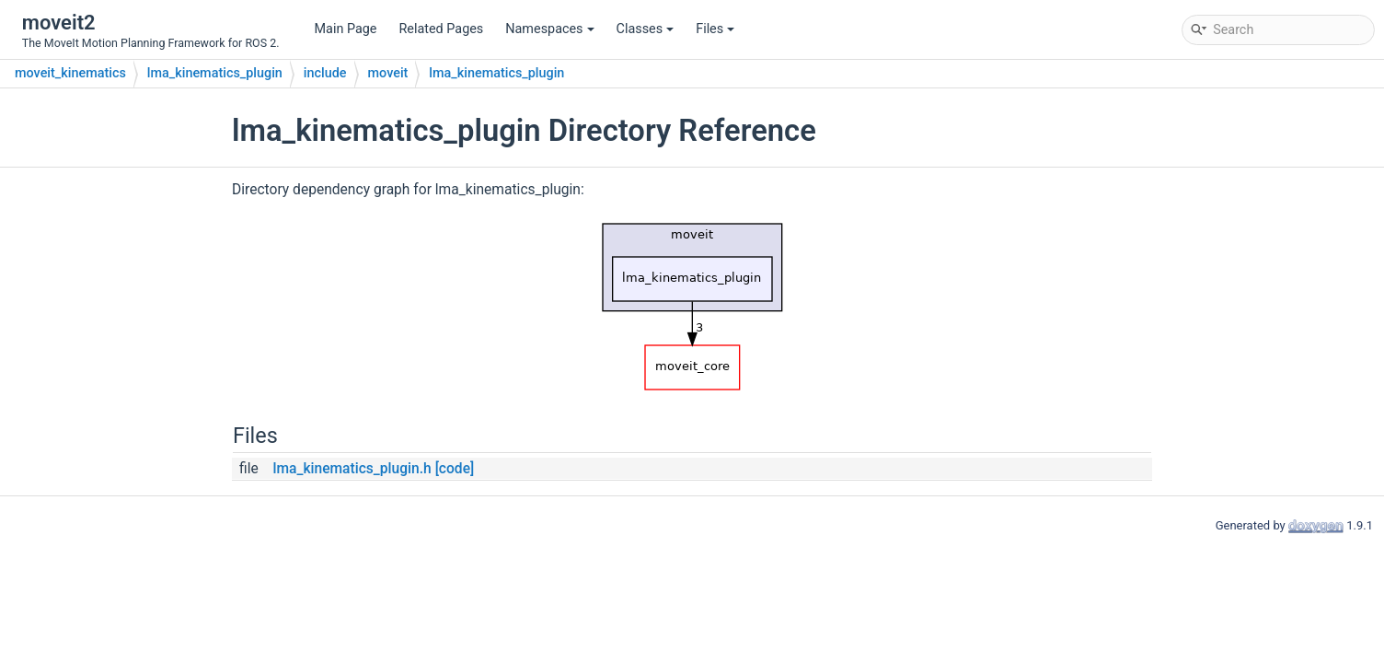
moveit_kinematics (70, 73)
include (325, 73)
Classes (646, 29)
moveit (388, 73)
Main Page (346, 29)
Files (715, 29)
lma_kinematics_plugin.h (351, 468)
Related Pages (440, 29)
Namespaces (549, 29)
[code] (455, 468)
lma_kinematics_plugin (215, 73)
